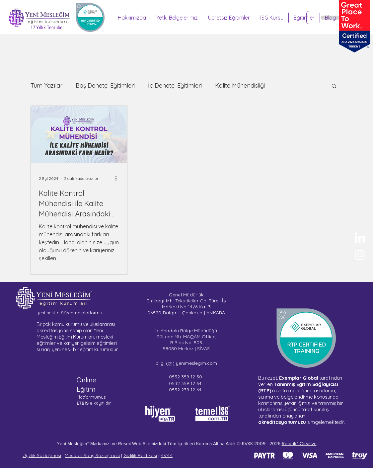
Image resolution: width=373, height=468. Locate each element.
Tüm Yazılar (46, 85)
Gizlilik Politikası (140, 455)
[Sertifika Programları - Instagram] (359, 254)
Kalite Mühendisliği (240, 85)
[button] (334, 86)
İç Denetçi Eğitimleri (175, 85)
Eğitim (86, 389)
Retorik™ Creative (299, 443)
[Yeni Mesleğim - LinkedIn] (359, 238)
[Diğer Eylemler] (118, 178)
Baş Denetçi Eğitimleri (105, 85)
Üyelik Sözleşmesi (42, 455)
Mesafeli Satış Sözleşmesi (92, 455)
